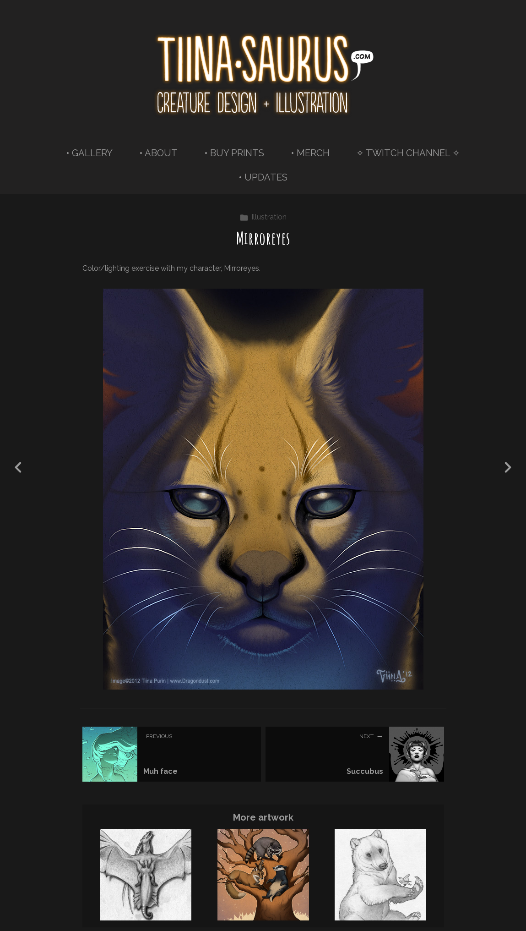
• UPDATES (263, 177)
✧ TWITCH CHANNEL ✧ (408, 153)
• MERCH (310, 153)
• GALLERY (89, 153)
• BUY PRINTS (234, 153)
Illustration (263, 217)
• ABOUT (158, 153)
